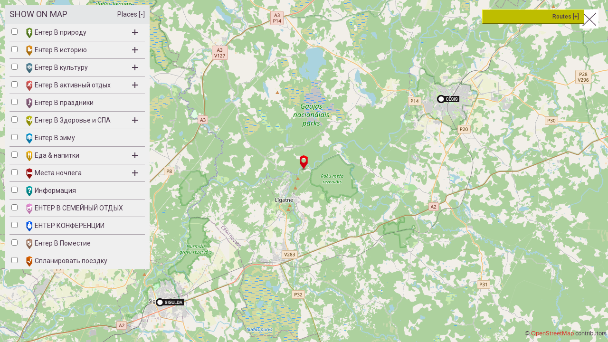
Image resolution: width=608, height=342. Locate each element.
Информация (51, 191)
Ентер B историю (82, 50)
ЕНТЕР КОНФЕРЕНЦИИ (65, 226)
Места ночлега (82, 173)
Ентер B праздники (60, 103)
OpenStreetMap (552, 333)
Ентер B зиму (50, 138)
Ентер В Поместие (58, 243)
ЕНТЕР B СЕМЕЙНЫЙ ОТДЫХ (74, 208)
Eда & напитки (82, 156)
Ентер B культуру (82, 68)
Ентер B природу (82, 33)
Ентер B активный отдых (82, 85)
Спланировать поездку (66, 261)
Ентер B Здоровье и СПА (82, 120)
